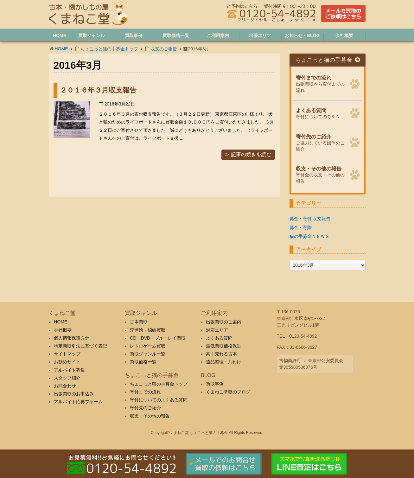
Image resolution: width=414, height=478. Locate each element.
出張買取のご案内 (223, 321)
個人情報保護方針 (71, 338)
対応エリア (217, 330)
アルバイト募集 (69, 370)
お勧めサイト (67, 361)
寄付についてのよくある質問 (159, 399)
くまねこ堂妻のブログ (228, 391)
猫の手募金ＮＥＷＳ (309, 236)
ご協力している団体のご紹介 (321, 142)
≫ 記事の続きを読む (248, 154)
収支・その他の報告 (150, 415)
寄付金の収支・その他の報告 (321, 174)
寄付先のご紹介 (145, 407)
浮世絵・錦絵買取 (147, 330)
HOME (61, 48)
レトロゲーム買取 (147, 345)
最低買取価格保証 (223, 345)
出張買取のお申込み (74, 393)
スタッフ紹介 (67, 377)
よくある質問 (219, 338)
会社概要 (63, 330)
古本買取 (139, 321)
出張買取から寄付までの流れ (321, 83)
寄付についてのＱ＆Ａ (321, 112)
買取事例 (215, 383)
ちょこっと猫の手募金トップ (109, 48)
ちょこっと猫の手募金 (327, 60)
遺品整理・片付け (223, 361)
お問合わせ (65, 385)
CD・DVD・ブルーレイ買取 (158, 338)
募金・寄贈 (301, 227)
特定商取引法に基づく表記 (80, 345)
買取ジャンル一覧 (147, 353)
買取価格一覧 (143, 361)
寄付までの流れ (145, 391)
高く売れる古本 (221, 353)
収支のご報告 (163, 48)
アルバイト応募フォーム (78, 401)
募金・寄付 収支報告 (310, 218)
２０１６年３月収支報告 (98, 90)
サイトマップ (67, 353)
